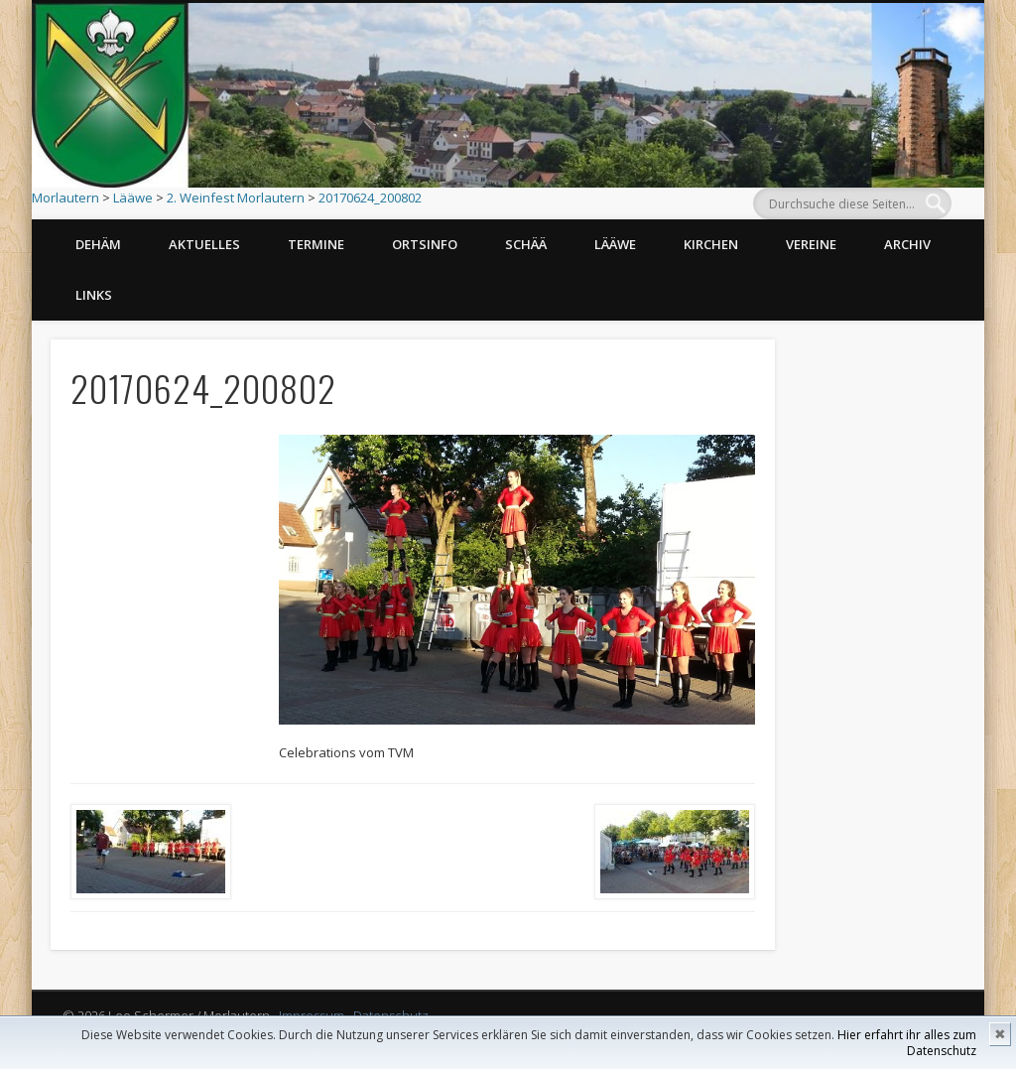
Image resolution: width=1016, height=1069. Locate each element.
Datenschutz (391, 1015)
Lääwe (133, 197)
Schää (526, 244)
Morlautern (65, 197)
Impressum (311, 1015)
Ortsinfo (424, 244)
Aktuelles (204, 244)
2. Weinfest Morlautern (236, 197)
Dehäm (98, 244)
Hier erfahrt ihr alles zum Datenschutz (906, 1042)
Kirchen (711, 244)
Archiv (907, 244)
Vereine (811, 244)
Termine (316, 244)
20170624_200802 (370, 197)
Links (93, 295)
